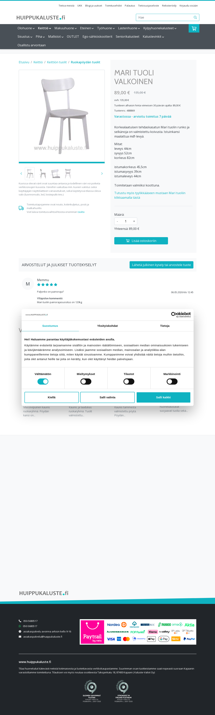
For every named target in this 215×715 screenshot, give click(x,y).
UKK (79, 5)
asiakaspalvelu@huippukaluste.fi (42, 636)
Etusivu (24, 62)
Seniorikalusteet (127, 36)
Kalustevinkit (152, 36)
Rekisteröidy (169, 5)
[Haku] (195, 17)
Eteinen (85, 28)
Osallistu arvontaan (32, 45)
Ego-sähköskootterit (97, 36)
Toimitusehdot (113, 5)
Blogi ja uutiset (93, 5)
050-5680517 (30, 621)
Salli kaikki (163, 397)
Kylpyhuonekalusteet (158, 28)
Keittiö (43, 28)
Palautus (130, 5)
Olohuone (25, 28)
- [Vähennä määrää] (117, 221)
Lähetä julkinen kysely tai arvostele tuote (161, 265)
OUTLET (73, 36)
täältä (81, 212)
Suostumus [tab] (50, 325)
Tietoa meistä (66, 5)
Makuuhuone (64, 28)
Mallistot (54, 36)
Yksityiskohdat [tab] (107, 325)
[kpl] (126, 221)
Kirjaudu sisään (189, 5)
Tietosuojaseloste (148, 5)
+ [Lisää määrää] (134, 221)
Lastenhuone (127, 28)
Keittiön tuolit (57, 62)
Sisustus (24, 36)
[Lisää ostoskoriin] (141, 240)
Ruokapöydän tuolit (85, 62)
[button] (102, 173)
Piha (39, 36)
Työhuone (104, 28)
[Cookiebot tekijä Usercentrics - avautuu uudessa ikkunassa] (174, 315)
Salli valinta (107, 397)
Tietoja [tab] (165, 325)
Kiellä (51, 397)
